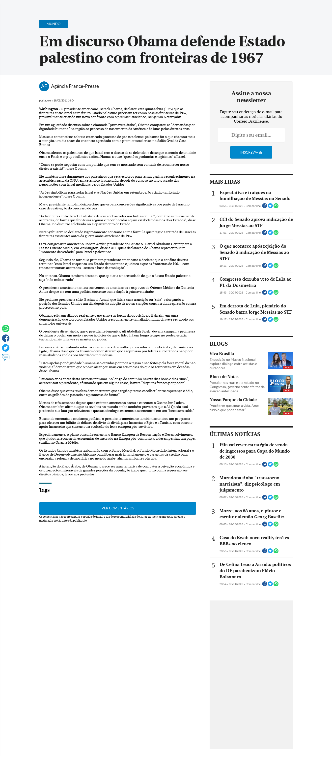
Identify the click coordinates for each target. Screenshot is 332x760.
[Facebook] (296, 8)
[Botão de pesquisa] (28, 6)
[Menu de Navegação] (13, 6)
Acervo (123, 6)
